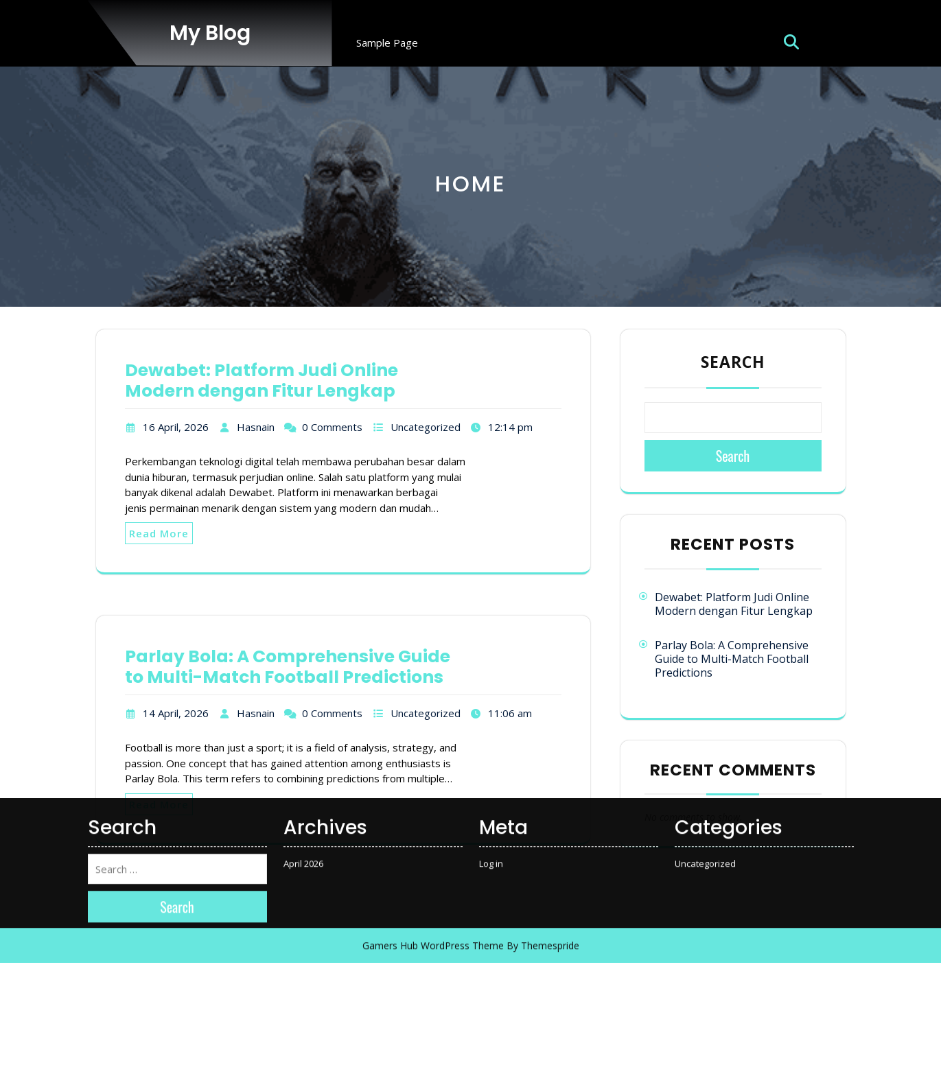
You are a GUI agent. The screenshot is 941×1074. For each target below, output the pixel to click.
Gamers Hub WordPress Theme (433, 682)
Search (733, 362)
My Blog (210, 33)
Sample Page (387, 42)
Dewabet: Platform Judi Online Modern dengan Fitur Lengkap (261, 380)
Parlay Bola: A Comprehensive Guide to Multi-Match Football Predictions (732, 659)
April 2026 (303, 600)
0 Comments (332, 427)
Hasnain (256, 427)
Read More (159, 533)
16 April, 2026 (176, 427)
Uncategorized (426, 427)
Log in (491, 600)
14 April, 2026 (176, 713)
